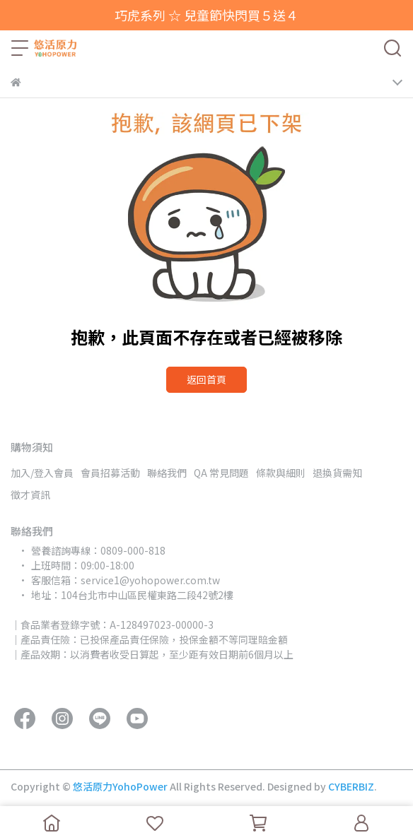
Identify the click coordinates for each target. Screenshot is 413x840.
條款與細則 (281, 473)
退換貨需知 (337, 473)
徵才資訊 (30, 494)
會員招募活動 (110, 473)
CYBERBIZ (351, 786)
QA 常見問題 (221, 473)
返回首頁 (206, 379)
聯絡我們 (167, 473)
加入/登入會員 (42, 473)
